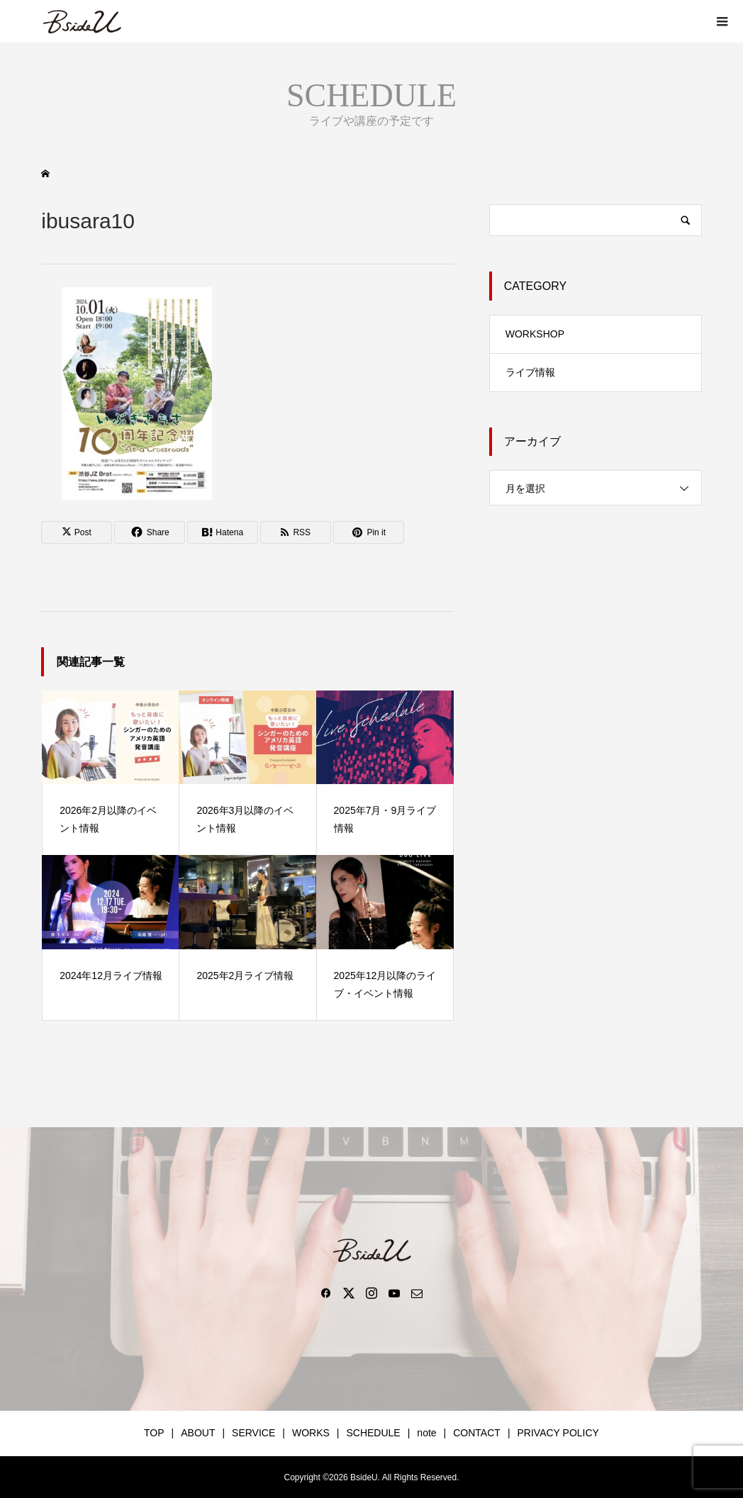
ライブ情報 (530, 372)
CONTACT (477, 1432)
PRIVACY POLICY (558, 1432)
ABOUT (198, 1432)
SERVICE (253, 1432)
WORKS (311, 1432)
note (426, 1432)
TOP (154, 1432)
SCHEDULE (373, 1432)
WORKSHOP (534, 334)
